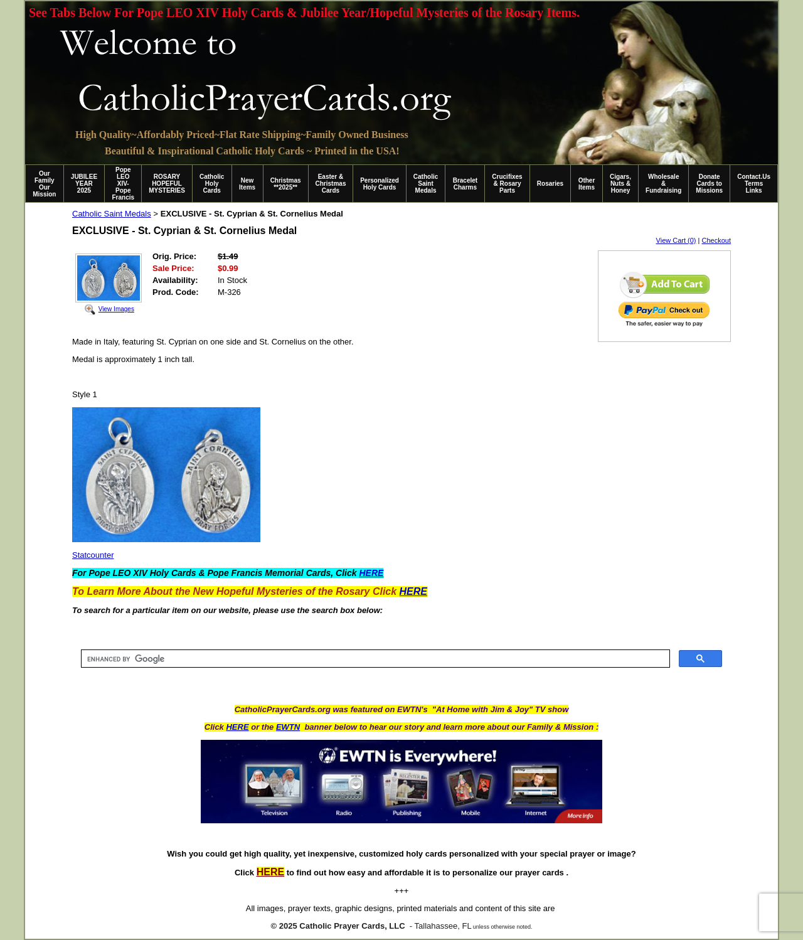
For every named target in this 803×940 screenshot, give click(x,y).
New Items (247, 184)
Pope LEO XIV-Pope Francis (123, 183)
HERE (237, 727)
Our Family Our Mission (44, 184)
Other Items (586, 184)
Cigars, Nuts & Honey (620, 183)
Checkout (716, 240)
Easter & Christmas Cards (331, 183)
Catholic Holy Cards (211, 183)
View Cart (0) (676, 240)
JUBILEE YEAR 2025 (84, 183)
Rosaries (550, 183)
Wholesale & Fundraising (663, 183)
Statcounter (93, 555)
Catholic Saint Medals (425, 183)
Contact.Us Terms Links (753, 183)
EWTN (288, 727)
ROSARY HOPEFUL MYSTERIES (167, 183)
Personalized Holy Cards (379, 184)
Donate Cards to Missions (709, 183)
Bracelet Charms (465, 184)
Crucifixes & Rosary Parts (507, 183)
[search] (374, 659)
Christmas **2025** (285, 184)
